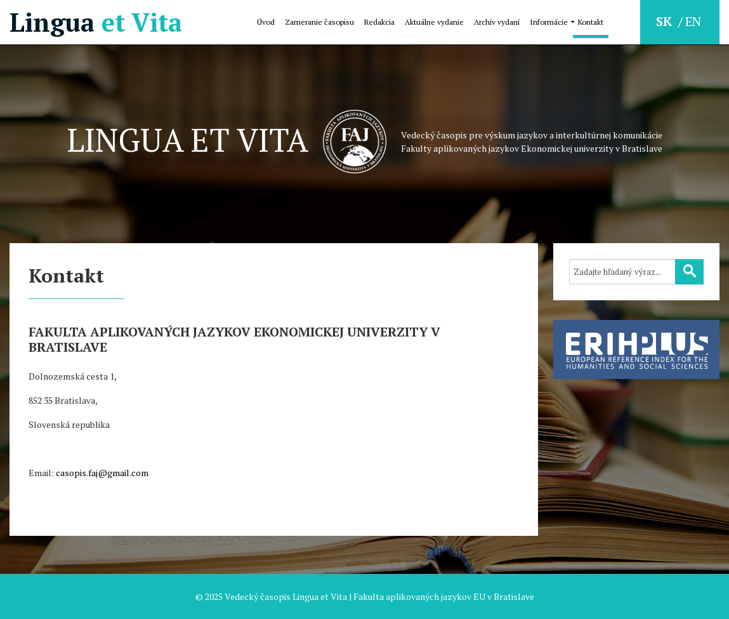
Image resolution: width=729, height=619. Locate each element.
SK (665, 21)
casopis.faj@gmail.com (102, 473)
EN (693, 21)
